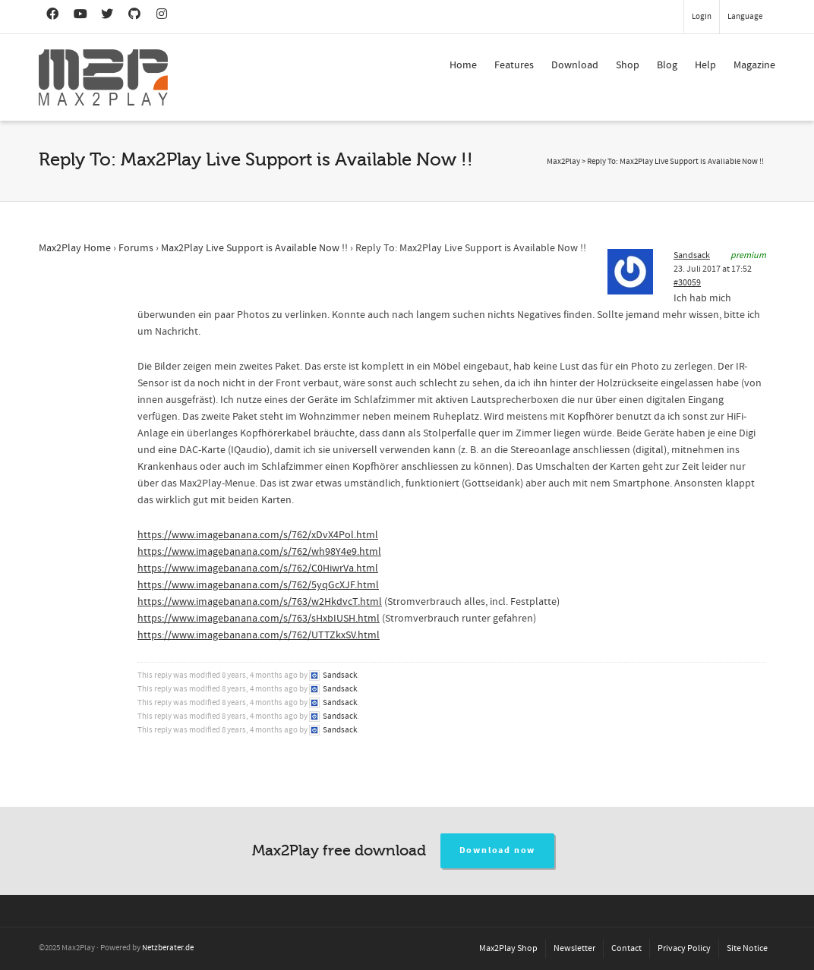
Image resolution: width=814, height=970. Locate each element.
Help (705, 65)
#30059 (687, 282)
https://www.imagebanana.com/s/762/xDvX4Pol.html (257, 535)
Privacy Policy (684, 948)
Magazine (754, 65)
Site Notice (747, 948)
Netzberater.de (168, 948)
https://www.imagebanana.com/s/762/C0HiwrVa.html (257, 568)
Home (463, 65)
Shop (627, 65)
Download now (497, 850)
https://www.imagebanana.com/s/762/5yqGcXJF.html (258, 585)
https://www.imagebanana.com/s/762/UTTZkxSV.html (258, 635)
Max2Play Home (75, 248)
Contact (626, 948)
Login (701, 16)
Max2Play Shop (508, 948)
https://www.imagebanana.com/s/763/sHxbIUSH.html (258, 618)
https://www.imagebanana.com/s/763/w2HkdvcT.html (259, 602)
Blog (667, 65)
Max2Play (563, 161)
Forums (135, 248)
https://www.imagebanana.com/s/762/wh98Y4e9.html (259, 552)
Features (514, 65)
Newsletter (574, 948)
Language (744, 16)
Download (574, 65)
